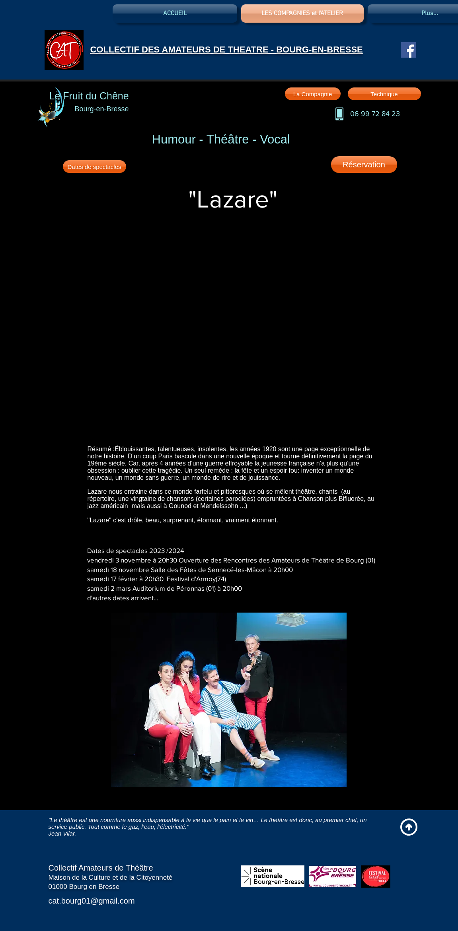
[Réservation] (364, 164)
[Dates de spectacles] (94, 166)
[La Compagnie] (313, 93)
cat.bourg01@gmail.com (92, 900)
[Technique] (384, 93)
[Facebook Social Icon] (408, 50)
